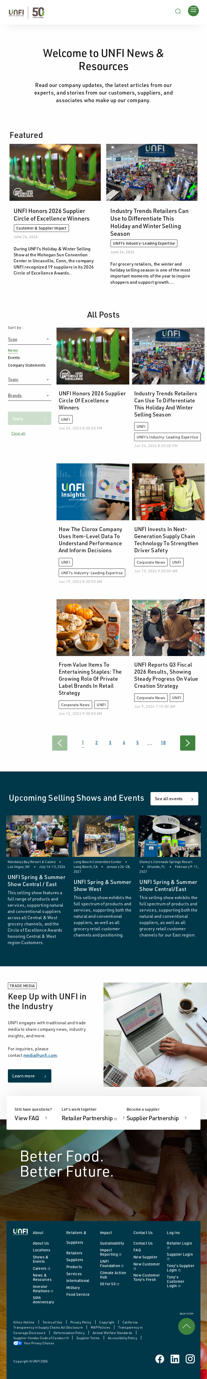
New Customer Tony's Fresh (146, 1277)
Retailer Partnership (94, 1118)
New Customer (147, 1266)
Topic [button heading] (13, 379)
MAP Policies (101, 1327)
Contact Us (143, 1243)
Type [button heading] (12, 339)
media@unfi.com (40, 1055)
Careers (47, 1268)
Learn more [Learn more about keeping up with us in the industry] (23, 1075)
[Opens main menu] (193, 11)
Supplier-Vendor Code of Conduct (41, 1338)
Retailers (74, 1253)
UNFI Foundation (114, 1263)
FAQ (137, 1250)
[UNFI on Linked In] (175, 1358)
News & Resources (42, 1277)
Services (74, 1273)
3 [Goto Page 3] (110, 742)
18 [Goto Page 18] (163, 742)
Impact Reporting (114, 1252)
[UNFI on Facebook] (160, 1358)
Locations (41, 1250)
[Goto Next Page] (187, 743)
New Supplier (145, 1257)
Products (74, 1266)
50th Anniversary (43, 1299)
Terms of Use (53, 1322)
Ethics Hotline (24, 1322)
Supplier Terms (88, 1338)
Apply (17, 418)
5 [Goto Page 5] (137, 742)
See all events (169, 798)
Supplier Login (181, 1256)
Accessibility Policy (123, 1338)
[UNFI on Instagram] (190, 1358)
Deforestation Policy (69, 1333)
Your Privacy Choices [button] (33, 1343)
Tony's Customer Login (181, 1281)
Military (73, 1287)
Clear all (18, 433)
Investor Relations (47, 1288)
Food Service (78, 1294)
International (77, 1280)
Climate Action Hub (113, 1274)
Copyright (107, 1322)
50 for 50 (114, 1283)
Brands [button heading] (15, 395)
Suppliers (74, 1259)
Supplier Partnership (153, 1118)
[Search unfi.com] (178, 11)
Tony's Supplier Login (181, 1267)
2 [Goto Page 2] (96, 742)
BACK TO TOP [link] (186, 1323)
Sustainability (112, 1243)
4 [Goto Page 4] (124, 742)
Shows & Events (41, 1259)
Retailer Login (181, 1245)
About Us (41, 1243)
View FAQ (27, 1118)
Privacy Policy (81, 1322)
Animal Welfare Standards (113, 1333)
